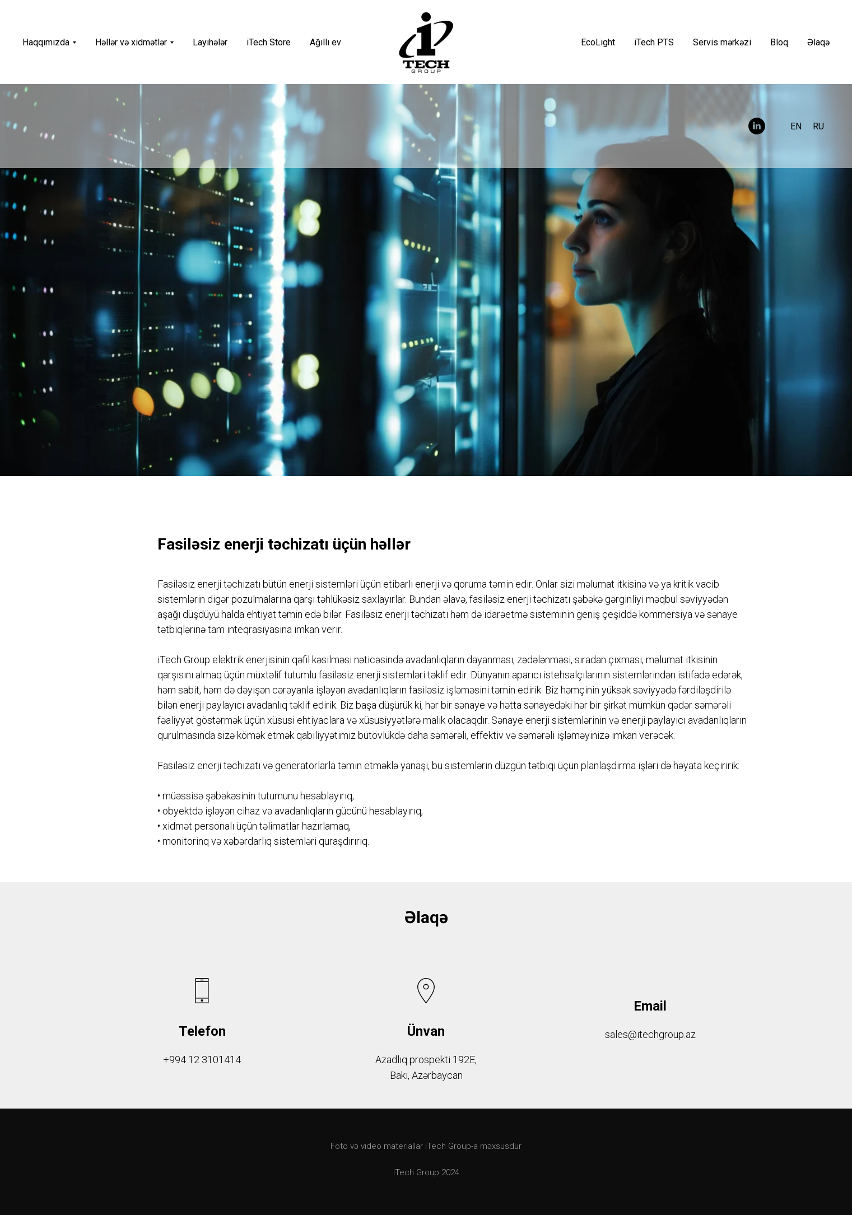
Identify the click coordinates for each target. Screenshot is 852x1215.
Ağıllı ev (325, 42)
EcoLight (598, 42)
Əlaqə (818, 42)
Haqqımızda (45, 42)
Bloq (779, 42)
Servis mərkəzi (722, 42)
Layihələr (210, 42)
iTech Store (268, 42)
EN (796, 126)
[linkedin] (756, 126)
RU (818, 126)
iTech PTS (654, 42)
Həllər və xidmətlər (131, 42)
